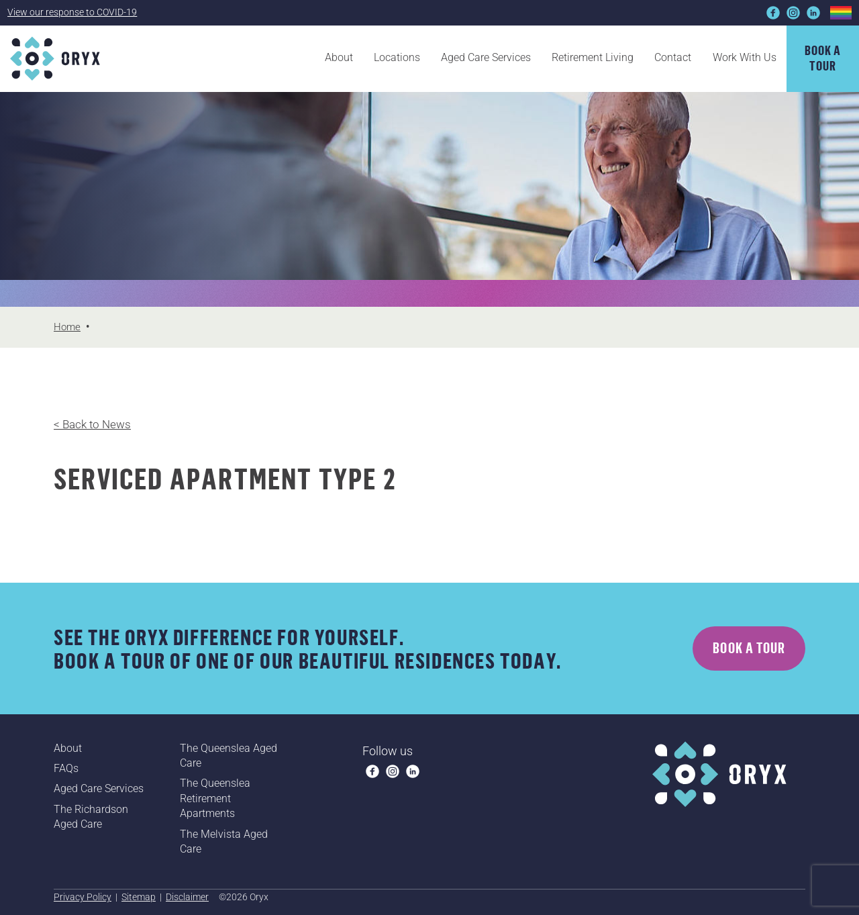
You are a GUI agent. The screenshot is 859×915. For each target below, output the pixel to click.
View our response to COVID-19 (72, 12)
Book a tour (749, 648)
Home (67, 327)
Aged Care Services (486, 58)
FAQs (66, 768)
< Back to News (92, 424)
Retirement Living (593, 58)
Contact (672, 58)
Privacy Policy (82, 897)
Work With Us (744, 58)
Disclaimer (187, 897)
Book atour (823, 57)
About (339, 58)
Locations (397, 58)
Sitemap (138, 897)
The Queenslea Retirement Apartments (215, 798)
